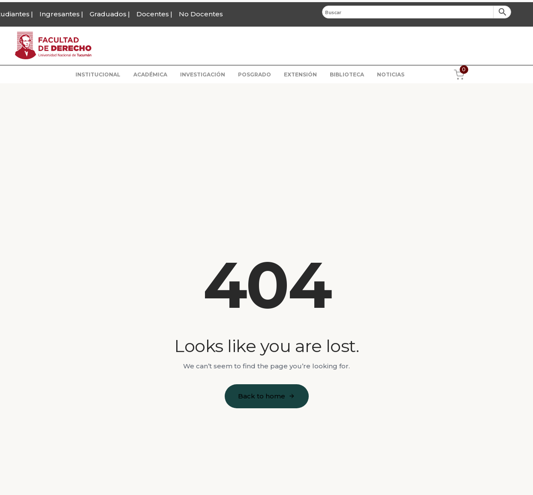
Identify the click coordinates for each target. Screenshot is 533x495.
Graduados (108, 14)
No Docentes (201, 14)
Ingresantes (59, 14)
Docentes (152, 14)
